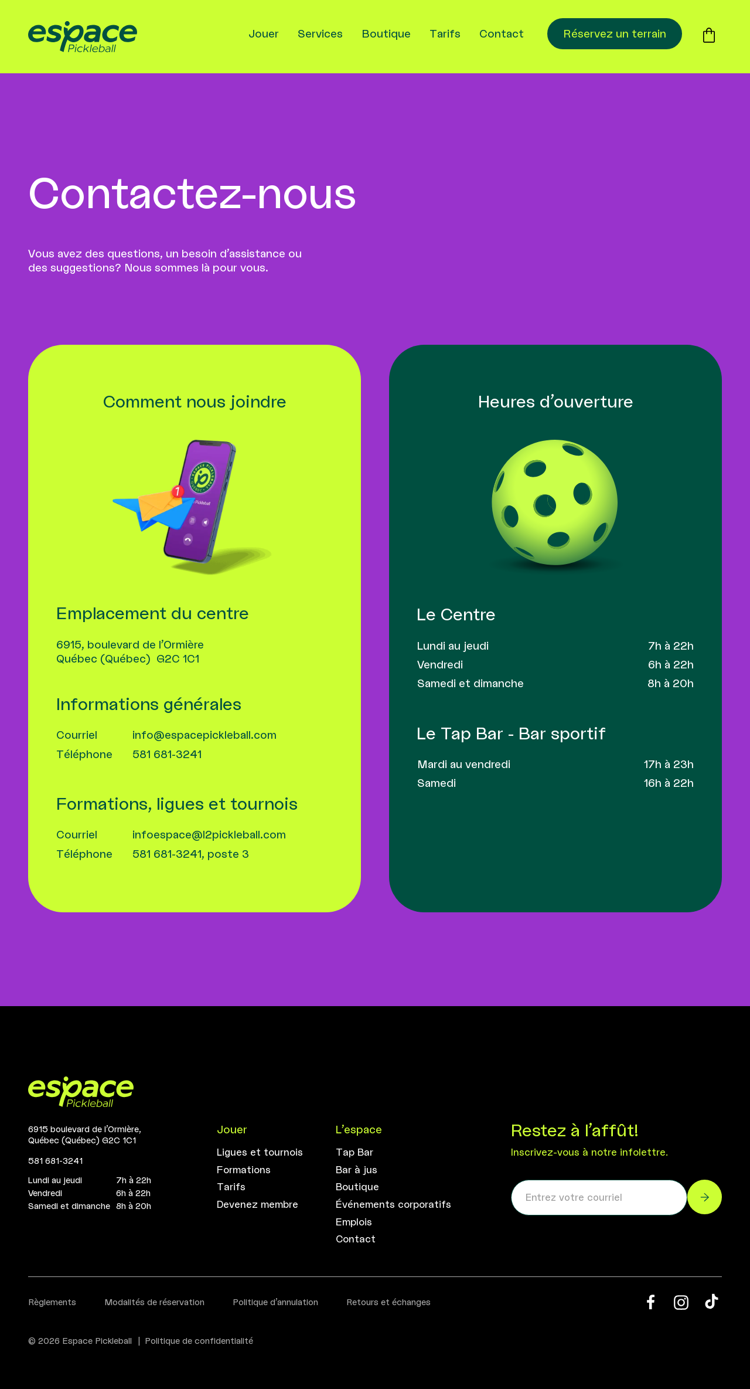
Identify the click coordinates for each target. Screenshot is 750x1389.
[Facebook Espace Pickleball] (650, 1301)
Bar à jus (356, 1170)
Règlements (52, 1302)
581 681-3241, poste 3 (190, 853)
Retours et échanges (388, 1302)
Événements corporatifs (393, 1204)
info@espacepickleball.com (204, 734)
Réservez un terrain (614, 33)
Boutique (386, 33)
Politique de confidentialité (199, 1341)
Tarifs (445, 33)
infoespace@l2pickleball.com (209, 834)
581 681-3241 (167, 754)
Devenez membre (257, 1204)
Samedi (436, 782)
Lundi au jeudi (453, 645)
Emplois (354, 1222)
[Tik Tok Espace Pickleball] (711, 1301)
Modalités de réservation (154, 1302)
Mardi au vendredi (463, 764)
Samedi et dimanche (470, 683)
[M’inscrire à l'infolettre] (704, 1197)
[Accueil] (81, 1093)
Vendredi (440, 664)
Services (320, 33)
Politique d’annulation (275, 1302)
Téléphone (84, 754)
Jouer (263, 33)
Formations (244, 1170)
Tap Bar (354, 1152)
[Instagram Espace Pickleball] (680, 1303)
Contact (501, 33)
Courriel (76, 734)
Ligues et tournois (260, 1152)
